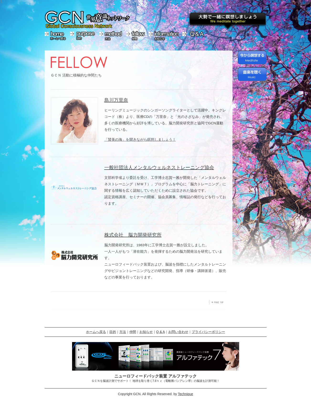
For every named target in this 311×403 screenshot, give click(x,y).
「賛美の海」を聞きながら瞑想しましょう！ (140, 139)
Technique (185, 394)
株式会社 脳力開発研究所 (133, 234)
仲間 (132, 332)
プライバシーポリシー (208, 332)
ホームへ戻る (96, 332)
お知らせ (146, 332)
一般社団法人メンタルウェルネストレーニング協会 (159, 167)
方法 (122, 332)
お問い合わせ (178, 332)
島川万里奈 (116, 100)
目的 (112, 332)
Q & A (160, 332)
